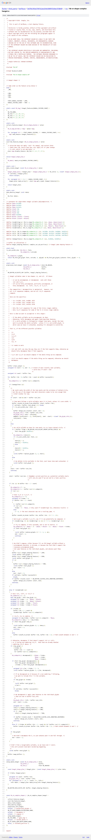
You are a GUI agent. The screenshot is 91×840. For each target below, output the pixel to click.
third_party (12, 9)
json (87, 837)
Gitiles (10, 837)
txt (83, 837)
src (66, 9)
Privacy (16, 837)
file (38, 15)
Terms (20, 837)
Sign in (87, 3)
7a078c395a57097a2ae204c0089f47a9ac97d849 (44, 9)
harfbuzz (22, 9)
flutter (4, 9)
